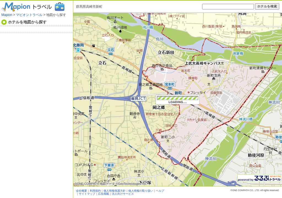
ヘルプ (160, 190)
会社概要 (81, 190)
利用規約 (95, 190)
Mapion (6, 15)
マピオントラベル (29, 15)
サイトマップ (87, 193)
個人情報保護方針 (115, 190)
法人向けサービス (123, 193)
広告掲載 (103, 193)
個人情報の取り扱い (140, 190)
